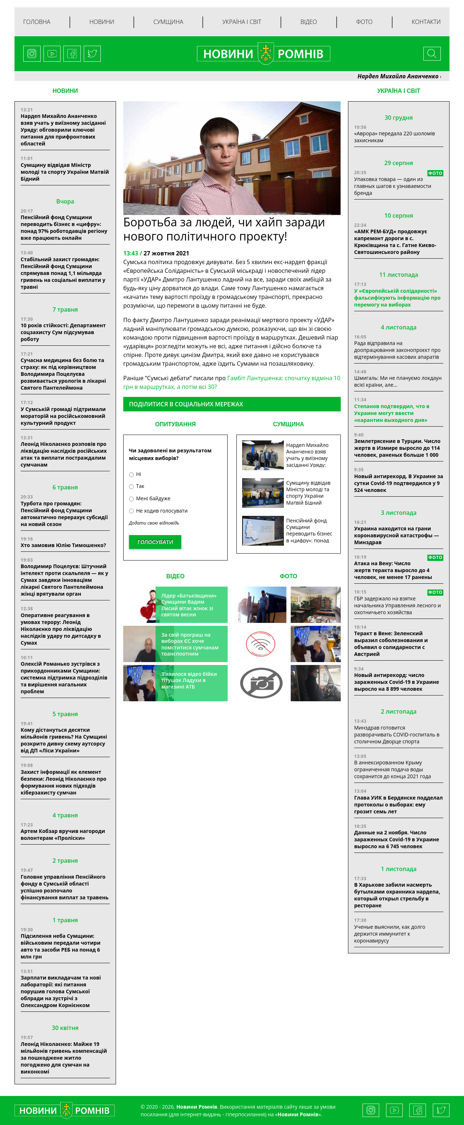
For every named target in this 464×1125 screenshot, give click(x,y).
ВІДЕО (175, 576)
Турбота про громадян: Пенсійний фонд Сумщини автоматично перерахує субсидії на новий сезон (64, 513)
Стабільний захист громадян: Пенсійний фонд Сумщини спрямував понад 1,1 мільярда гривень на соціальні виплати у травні (63, 273)
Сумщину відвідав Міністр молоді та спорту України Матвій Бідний (65, 171)
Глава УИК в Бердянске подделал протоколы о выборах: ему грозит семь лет (398, 804)
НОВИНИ (65, 91)
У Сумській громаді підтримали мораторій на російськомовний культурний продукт (63, 416)
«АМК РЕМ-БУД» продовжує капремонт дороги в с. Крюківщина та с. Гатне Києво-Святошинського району (395, 241)
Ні (135, 474)
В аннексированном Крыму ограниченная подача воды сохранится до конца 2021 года (392, 769)
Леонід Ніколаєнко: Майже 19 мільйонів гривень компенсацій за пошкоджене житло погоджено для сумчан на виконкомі (64, 1057)
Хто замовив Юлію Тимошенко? (63, 545)
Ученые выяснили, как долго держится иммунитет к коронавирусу (389, 933)
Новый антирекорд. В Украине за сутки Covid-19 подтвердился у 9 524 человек (398, 483)
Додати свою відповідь (154, 523)
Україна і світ (241, 22)
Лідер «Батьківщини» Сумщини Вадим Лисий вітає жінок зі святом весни (189, 605)
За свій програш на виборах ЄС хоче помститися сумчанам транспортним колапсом (190, 647)
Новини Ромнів (298, 1114)
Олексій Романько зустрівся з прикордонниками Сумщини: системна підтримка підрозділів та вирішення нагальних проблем (64, 677)
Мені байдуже (149, 498)
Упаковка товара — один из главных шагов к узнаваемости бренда (392, 186)
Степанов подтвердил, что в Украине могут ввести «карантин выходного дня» (392, 413)
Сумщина (168, 22)
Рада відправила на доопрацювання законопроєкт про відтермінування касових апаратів (397, 350)
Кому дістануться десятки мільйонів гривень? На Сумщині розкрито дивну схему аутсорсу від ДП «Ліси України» (64, 740)
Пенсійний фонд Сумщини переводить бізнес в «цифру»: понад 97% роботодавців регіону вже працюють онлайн (64, 227)
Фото (364, 22)
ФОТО (288, 576)
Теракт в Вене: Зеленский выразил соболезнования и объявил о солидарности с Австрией (391, 643)
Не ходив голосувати (158, 510)
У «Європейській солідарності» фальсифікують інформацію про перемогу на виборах (397, 297)
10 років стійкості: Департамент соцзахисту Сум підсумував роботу (63, 332)
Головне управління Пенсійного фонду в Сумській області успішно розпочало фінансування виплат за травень (64, 887)
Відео (309, 22)
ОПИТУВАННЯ (175, 424)
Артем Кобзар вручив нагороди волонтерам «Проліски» (63, 834)
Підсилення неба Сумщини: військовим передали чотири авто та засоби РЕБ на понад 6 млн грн (60, 946)
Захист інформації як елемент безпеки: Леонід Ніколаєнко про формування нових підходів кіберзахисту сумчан (63, 782)
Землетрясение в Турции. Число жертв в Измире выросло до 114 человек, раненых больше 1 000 (397, 448)
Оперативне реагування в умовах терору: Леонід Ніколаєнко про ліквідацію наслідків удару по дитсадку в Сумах (61, 629)
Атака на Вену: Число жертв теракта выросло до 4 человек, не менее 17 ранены (393, 570)
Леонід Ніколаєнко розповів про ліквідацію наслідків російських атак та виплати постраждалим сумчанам (64, 454)
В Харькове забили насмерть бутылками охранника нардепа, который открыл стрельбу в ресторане (397, 895)
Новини (102, 22)
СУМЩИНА (288, 424)
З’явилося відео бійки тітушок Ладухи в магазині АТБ (189, 680)
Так (136, 486)
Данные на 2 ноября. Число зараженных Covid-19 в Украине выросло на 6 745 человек (396, 839)
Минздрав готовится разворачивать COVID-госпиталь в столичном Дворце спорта (396, 734)
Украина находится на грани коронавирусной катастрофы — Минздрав (396, 535)
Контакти (426, 22)
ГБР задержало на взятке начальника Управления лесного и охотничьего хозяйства (397, 605)
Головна (36, 22)
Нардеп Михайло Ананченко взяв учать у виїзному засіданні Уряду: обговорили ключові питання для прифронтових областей (63, 129)
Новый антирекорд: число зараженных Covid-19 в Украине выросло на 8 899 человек (396, 682)
